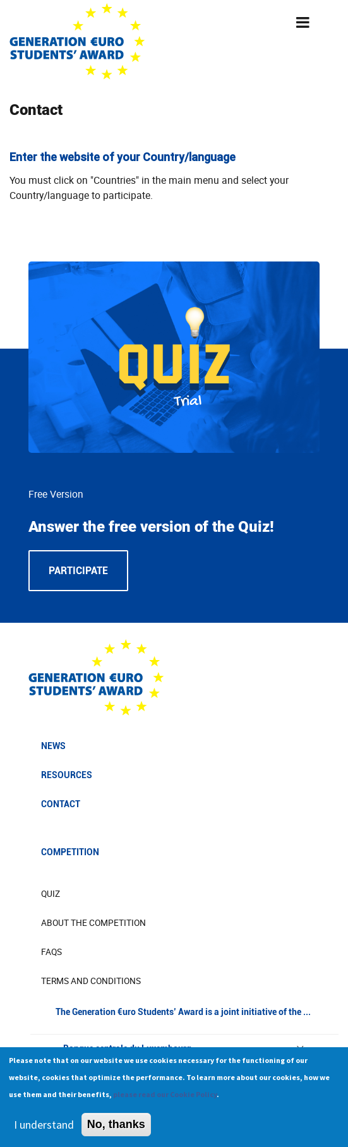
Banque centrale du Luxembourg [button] (184, 1048)
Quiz (50, 893)
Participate (78, 571)
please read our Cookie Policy (165, 1100)
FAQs (51, 952)
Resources (66, 775)
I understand (44, 1130)
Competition (70, 852)
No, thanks (116, 1130)
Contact (60, 804)
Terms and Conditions (91, 981)
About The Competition (93, 922)
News (53, 746)
